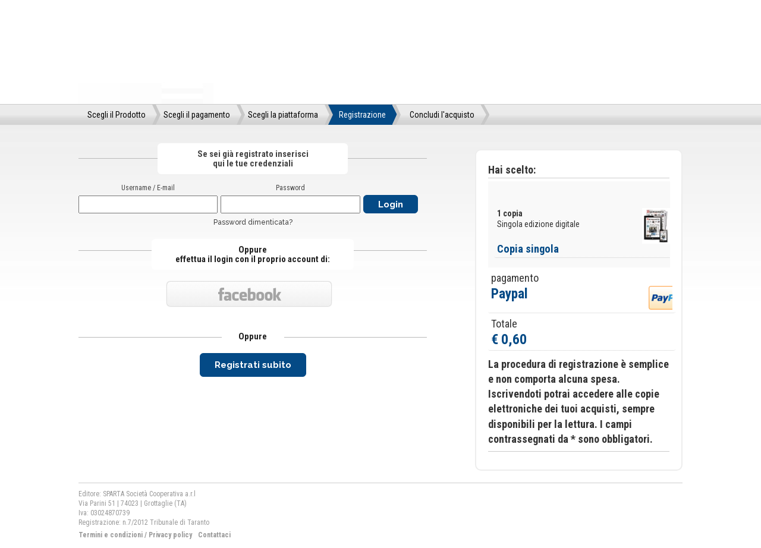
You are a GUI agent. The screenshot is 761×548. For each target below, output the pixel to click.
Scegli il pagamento (196, 114)
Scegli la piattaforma (283, 114)
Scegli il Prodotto (116, 114)
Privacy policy (170, 535)
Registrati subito (253, 365)
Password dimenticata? (253, 222)
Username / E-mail (148, 188)
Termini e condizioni (110, 535)
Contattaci (214, 535)
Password (290, 188)
